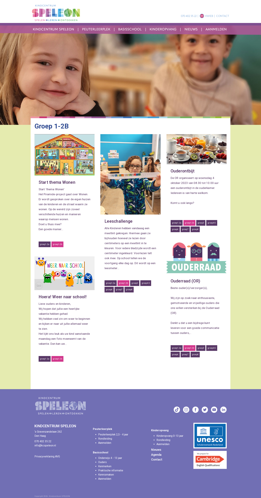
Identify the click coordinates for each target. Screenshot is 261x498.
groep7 (119, 289)
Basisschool (100, 452)
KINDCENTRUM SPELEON (55, 426)
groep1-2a (44, 244)
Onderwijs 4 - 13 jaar (110, 458)
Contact (156, 459)
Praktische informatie (111, 470)
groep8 (129, 289)
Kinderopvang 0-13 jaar (170, 435)
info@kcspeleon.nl (45, 445)
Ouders (102, 462)
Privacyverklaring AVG (47, 456)
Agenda (156, 454)
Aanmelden (104, 442)
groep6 (109, 289)
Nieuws (156, 449)
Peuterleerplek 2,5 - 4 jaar (113, 434)
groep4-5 (146, 283)
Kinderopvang (160, 430)
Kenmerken (104, 466)
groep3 (134, 283)
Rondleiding (105, 438)
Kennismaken (106, 474)
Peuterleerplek (102, 429)
